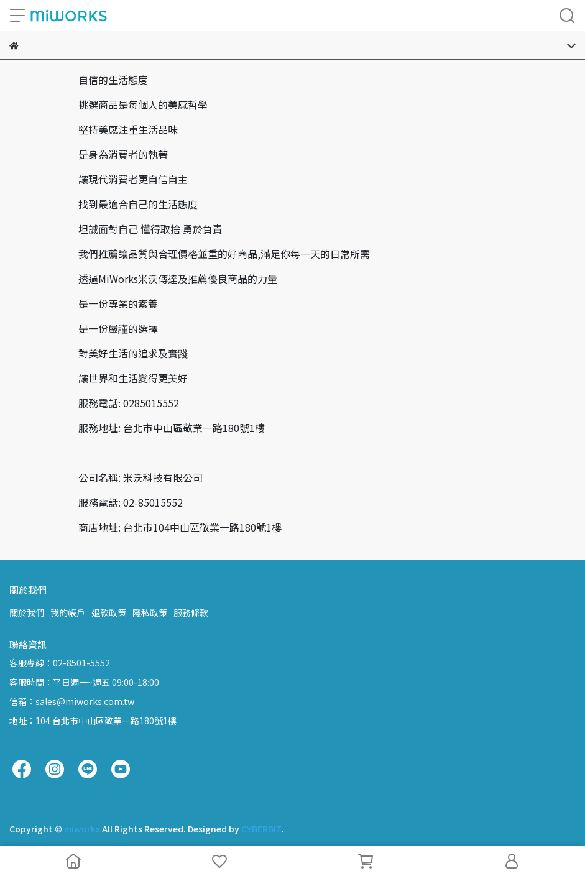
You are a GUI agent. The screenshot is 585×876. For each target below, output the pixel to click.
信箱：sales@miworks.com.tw (71, 701)
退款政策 (108, 612)
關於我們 (26, 612)
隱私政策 (149, 612)
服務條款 (190, 612)
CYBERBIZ (261, 829)
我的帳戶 (67, 612)
